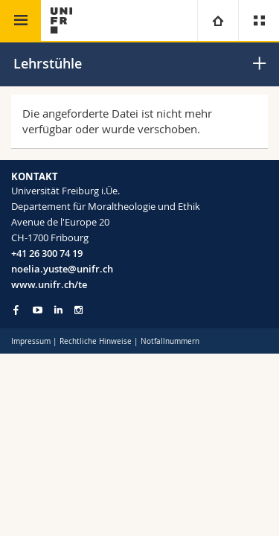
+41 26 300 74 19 (47, 253)
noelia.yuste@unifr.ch (62, 268)
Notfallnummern (170, 341)
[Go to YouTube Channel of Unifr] (37, 310)
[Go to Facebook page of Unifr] (16, 309)
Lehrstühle (47, 63)
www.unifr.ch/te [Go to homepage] (49, 284)
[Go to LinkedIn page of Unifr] (58, 310)
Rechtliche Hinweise (96, 341)
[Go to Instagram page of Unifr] (78, 310)
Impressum (31, 341)
